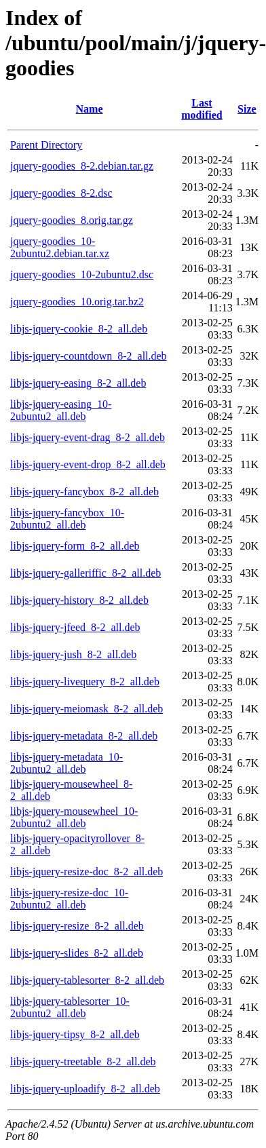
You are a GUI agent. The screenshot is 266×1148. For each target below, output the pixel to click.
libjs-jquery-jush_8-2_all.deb (73, 654)
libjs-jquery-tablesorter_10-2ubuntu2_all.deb (70, 1007)
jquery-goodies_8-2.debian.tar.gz (81, 166)
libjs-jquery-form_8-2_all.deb (75, 546)
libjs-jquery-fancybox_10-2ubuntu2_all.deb (67, 519)
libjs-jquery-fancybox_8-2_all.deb (84, 491)
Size (247, 109)
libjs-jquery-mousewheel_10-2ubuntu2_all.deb (74, 817)
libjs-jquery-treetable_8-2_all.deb (83, 1061)
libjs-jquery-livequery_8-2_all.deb (84, 681)
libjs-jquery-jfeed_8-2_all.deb (75, 627)
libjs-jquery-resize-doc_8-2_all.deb (86, 871)
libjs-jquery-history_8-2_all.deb (79, 600)
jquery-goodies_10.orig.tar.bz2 (77, 301)
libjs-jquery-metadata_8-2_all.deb (83, 736)
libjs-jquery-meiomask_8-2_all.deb (86, 708)
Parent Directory (46, 145)
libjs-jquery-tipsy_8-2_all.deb (75, 1034)
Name (89, 109)
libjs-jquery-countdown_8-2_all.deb (88, 356)
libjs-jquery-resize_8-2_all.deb (77, 926)
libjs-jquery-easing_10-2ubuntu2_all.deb (60, 410)
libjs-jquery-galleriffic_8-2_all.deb (85, 573)
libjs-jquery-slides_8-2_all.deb (76, 953)
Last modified (201, 109)
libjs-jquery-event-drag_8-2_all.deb (87, 437)
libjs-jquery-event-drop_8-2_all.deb (88, 464)
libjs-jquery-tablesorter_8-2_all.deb (87, 980)
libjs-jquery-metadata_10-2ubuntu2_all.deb (66, 763)
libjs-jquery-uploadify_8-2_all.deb (85, 1088)
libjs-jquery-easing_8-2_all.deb (78, 383)
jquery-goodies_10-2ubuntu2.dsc (81, 274)
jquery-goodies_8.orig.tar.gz (71, 220)
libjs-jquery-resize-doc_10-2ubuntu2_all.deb (69, 899)
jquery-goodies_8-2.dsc (61, 193)
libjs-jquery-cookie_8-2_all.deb (78, 328)
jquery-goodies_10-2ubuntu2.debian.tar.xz (59, 247)
